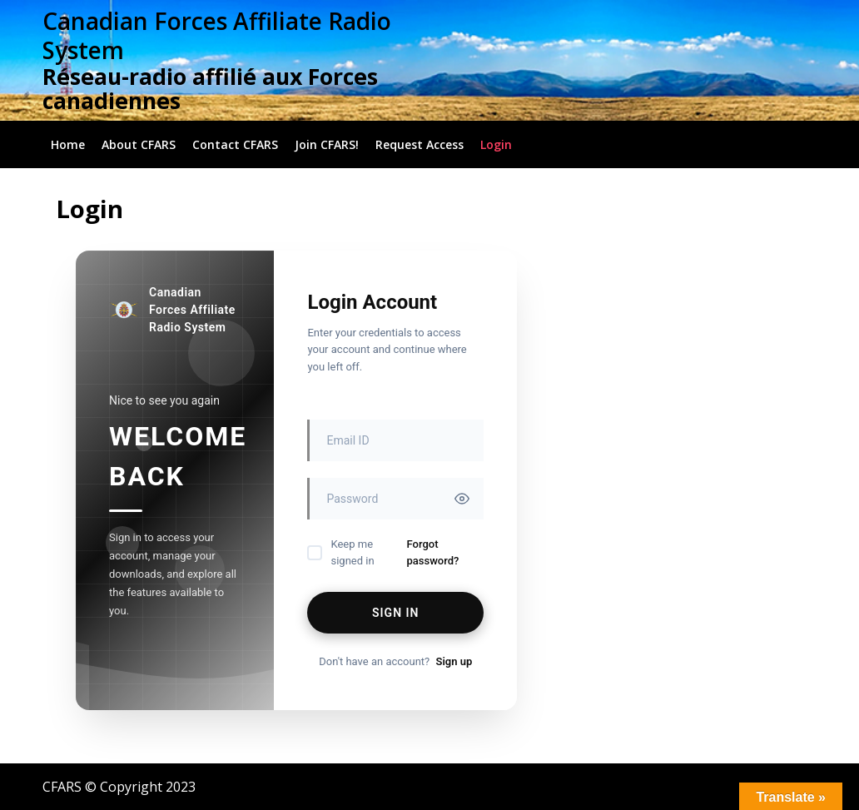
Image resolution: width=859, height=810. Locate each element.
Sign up (453, 661)
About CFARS (139, 144)
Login (496, 144)
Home (68, 144)
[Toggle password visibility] (462, 499)
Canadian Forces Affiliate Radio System (216, 35)
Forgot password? (433, 552)
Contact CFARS (235, 144)
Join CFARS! (327, 144)
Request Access (419, 144)
